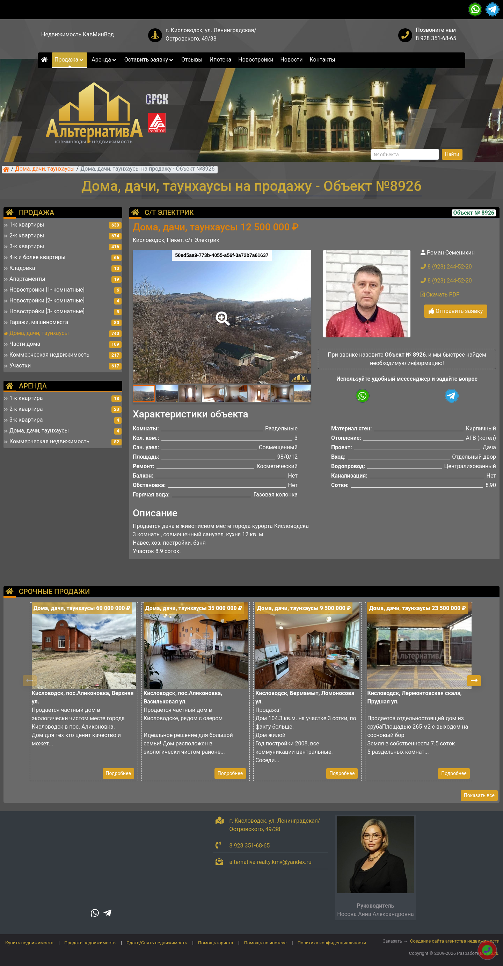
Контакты (322, 59)
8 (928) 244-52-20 (446, 266)
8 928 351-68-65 (436, 38)
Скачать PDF (440, 294)
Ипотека (221, 59)
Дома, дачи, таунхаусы (45, 169)
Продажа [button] (69, 59)
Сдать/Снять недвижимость (156, 942)
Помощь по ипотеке (265, 942)
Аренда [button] (104, 59)
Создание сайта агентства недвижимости (455, 941)
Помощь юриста (215, 942)
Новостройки (255, 59)
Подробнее (118, 773)
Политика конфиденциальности (332, 942)
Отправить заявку (456, 311)
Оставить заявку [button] (149, 59)
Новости (291, 59)
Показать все (479, 795)
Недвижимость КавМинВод (77, 34)
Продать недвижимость (90, 942)
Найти (452, 154)
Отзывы (192, 59)
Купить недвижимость (29, 942)
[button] (221, 313)
